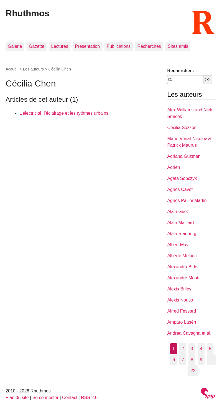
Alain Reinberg (181, 233)
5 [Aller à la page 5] (210, 348)
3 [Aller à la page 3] (192, 348)
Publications (119, 46)
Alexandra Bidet (182, 266)
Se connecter (45, 397)
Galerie (15, 46)
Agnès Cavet (180, 189)
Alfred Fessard (181, 311)
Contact (69, 397)
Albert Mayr (178, 244)
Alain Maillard (180, 222)
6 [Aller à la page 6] (173, 359)
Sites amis (178, 46)
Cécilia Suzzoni (182, 127)
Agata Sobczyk (182, 178)
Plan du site (17, 397)
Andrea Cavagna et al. (189, 333)
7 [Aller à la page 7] (183, 359)
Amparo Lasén (181, 322)
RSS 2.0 (89, 397)
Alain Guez (178, 211)
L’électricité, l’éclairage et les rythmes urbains (63, 113)
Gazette (36, 46)
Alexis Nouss (180, 300)
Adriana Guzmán (183, 156)
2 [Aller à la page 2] (183, 348)
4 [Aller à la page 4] (201, 348)
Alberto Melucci (182, 255)
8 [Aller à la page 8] (192, 359)
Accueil (12, 69)
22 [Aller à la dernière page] (192, 370)
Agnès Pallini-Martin (186, 200)
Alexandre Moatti (183, 278)
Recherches (149, 46)
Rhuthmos (27, 13)
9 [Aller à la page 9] (201, 359)
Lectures (59, 46)
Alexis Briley (179, 289)
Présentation (87, 46)
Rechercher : (180, 70)
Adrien (173, 167)
